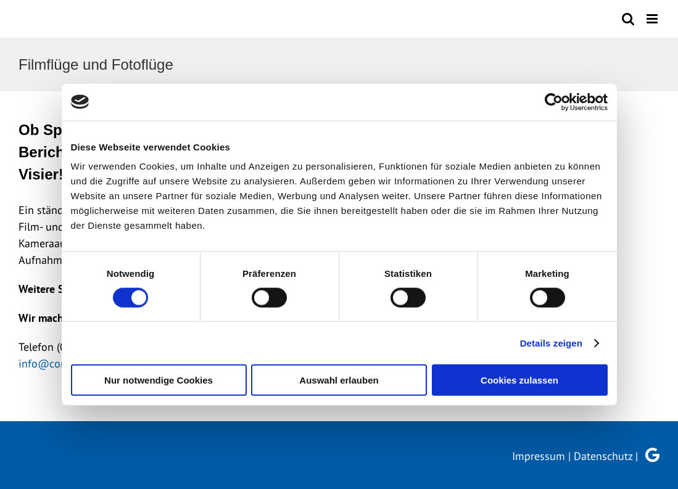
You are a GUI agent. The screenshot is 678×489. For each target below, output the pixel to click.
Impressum (538, 456)
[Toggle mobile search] (628, 18)
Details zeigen (551, 342)
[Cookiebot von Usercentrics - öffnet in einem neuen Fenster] (554, 101)
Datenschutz (603, 456)
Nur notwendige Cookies (158, 380)
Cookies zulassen (519, 380)
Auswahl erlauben (338, 380)
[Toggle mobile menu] (653, 18)
